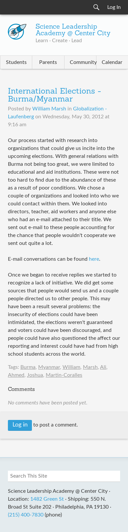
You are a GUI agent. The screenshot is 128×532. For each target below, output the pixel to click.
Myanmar (49, 367)
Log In (114, 7)
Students (16, 62)
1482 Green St (47, 499)
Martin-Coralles (64, 375)
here (94, 259)
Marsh (90, 367)
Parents (48, 62)
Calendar (112, 62)
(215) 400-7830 (25, 514)
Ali (103, 367)
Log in (20, 425)
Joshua (35, 375)
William (71, 367)
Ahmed (16, 375)
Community (83, 62)
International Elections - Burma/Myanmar (54, 95)
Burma (28, 367)
